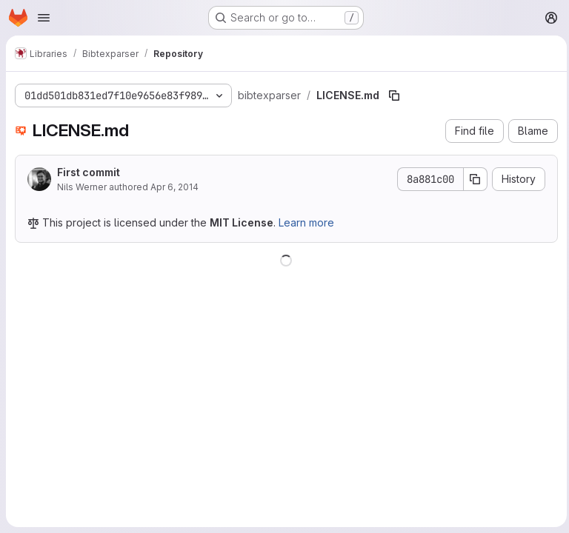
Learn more (306, 222)
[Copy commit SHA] (472, 179)
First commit (88, 172)
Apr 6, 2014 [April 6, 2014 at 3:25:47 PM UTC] (174, 186)
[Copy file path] (393, 95)
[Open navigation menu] (44, 18)
